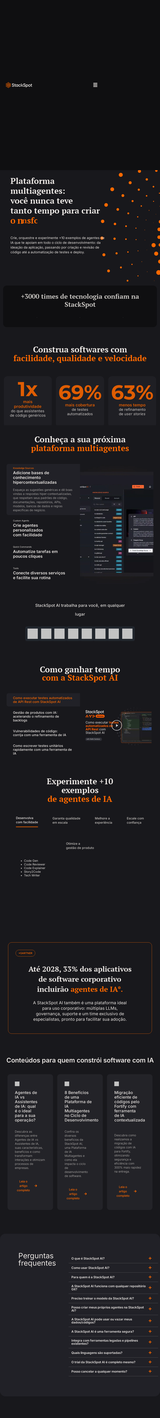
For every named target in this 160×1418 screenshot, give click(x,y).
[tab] (43, 489)
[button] (95, 85)
